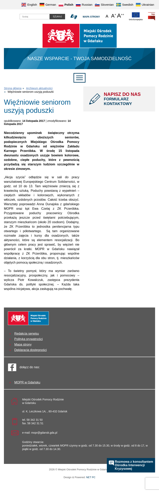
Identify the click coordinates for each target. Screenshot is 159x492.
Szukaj (57, 16)
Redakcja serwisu (26, 333)
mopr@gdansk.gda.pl (44, 432)
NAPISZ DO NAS (126, 99)
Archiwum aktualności (39, 88)
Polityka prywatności (28, 339)
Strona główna (13, 88)
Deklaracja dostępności (30, 350)
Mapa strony (91, 16)
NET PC (90, 478)
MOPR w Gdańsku (27, 382)
